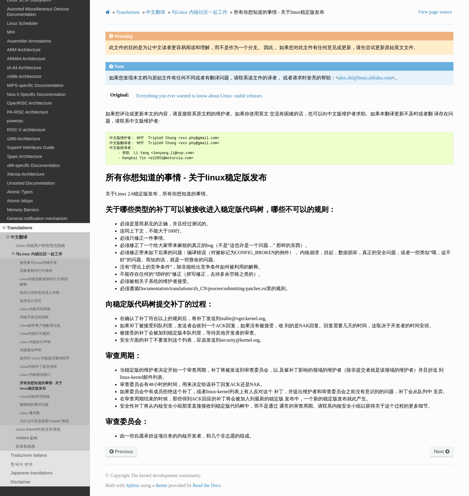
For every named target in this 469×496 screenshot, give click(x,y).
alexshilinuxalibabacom (365, 77)
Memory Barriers (23, 209)
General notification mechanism (37, 218)
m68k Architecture (24, 76)
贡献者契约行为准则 (36, 270)
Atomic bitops (20, 200)
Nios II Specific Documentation (36, 94)
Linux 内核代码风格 (35, 309)
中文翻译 (16, 237)
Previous (121, 451)
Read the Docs (207, 485)
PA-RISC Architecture (27, 112)
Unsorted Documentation (31, 183)
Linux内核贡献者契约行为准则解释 (44, 281)
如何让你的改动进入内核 (39, 292)
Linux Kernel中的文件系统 (38, 429)
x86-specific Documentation (33, 165)
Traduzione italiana (28, 455)
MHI (11, 32)
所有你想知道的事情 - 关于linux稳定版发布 (41, 385)
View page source (435, 11)
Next (442, 451)
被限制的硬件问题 (34, 404)
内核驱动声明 (30, 350)
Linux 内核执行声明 (35, 342)
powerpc (15, 120)
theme (161, 485)
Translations (17, 227)
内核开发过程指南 (34, 317)
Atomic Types (20, 191)
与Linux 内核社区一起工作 (37, 254)
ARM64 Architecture (26, 58)
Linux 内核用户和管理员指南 (40, 245)
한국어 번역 (21, 464)
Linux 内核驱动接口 (35, 374)
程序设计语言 (30, 301)
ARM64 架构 (26, 438)
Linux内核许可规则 (35, 333)
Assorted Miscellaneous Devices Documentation (38, 12)
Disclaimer (20, 482)
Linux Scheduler (22, 23)
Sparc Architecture (24, 156)
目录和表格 (25, 446)
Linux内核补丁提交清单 (38, 366)
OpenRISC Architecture (29, 103)
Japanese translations (31, 473)
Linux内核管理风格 (35, 396)
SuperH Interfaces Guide (30, 147)
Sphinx (132, 485)
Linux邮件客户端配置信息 (40, 325)
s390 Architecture (23, 138)
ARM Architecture (23, 49)
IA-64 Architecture (24, 67)
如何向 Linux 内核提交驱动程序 (45, 358)
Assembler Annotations (29, 41)
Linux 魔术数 (30, 413)
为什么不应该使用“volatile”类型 (44, 421)
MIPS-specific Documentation (35, 85)
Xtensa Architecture (25, 174)
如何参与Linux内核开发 (38, 262)
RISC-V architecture (26, 129)
